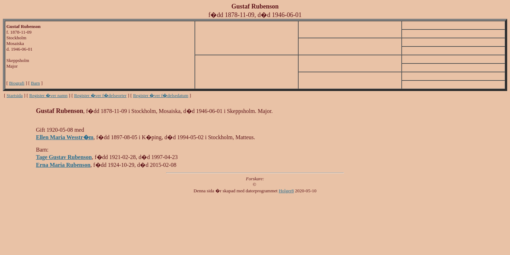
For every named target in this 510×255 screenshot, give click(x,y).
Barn (35, 83)
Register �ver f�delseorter (100, 95)
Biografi (16, 83)
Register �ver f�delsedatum (160, 95)
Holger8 (286, 190)
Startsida (15, 95)
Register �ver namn (48, 95)
